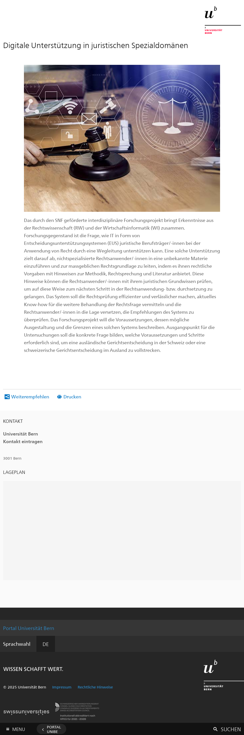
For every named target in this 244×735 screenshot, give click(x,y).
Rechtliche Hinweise (95, 686)
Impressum (62, 686)
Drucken (72, 396)
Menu (18, 728)
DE (46, 643)
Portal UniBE (54, 729)
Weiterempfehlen (30, 396)
